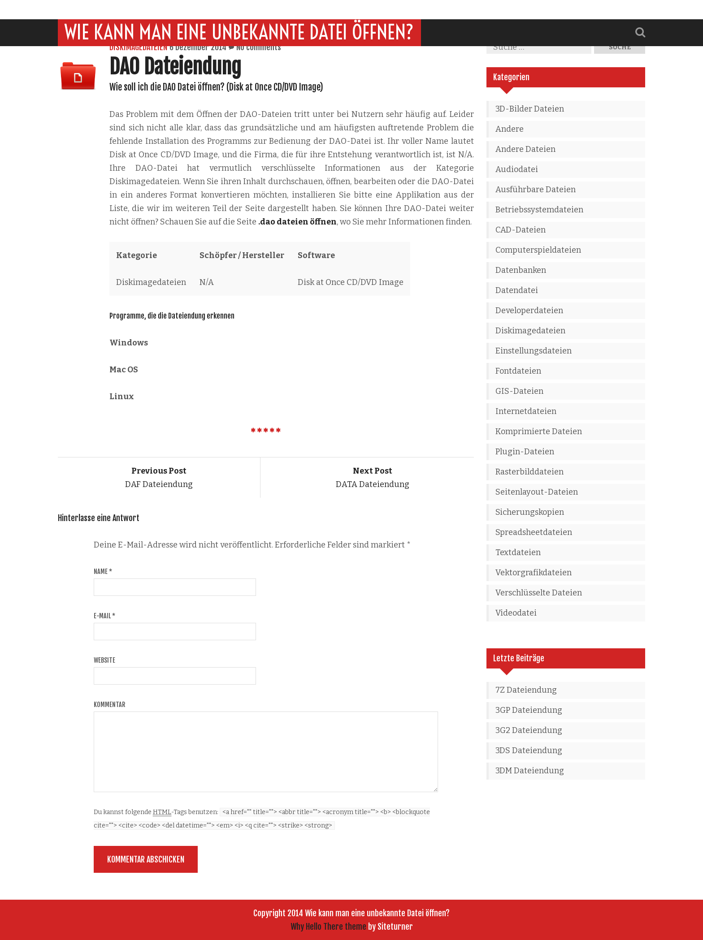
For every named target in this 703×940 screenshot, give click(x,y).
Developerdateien (529, 310)
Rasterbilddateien (529, 472)
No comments (258, 47)
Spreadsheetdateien (533, 532)
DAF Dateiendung (159, 477)
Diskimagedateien (138, 47)
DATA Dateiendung (372, 477)
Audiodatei (516, 169)
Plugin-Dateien (524, 452)
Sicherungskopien (529, 512)
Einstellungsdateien (533, 351)
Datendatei (516, 290)
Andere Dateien (525, 149)
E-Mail (104, 616)
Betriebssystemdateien (539, 210)
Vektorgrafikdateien (533, 573)
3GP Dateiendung (528, 710)
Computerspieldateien (538, 250)
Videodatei (516, 613)
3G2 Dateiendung (528, 730)
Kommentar (109, 704)
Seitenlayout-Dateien (536, 492)
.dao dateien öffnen (297, 222)
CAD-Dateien (520, 230)
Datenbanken (520, 270)
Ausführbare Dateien (535, 189)
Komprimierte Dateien (538, 431)
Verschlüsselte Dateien (538, 593)
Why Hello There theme (328, 926)
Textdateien (518, 552)
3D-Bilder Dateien (529, 109)
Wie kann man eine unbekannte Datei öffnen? (239, 13)
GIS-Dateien (519, 391)
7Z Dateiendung (526, 690)
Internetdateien (525, 411)
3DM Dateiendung (529, 771)
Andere (509, 129)
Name (103, 571)
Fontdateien (518, 371)
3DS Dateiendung (528, 750)
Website (104, 660)
